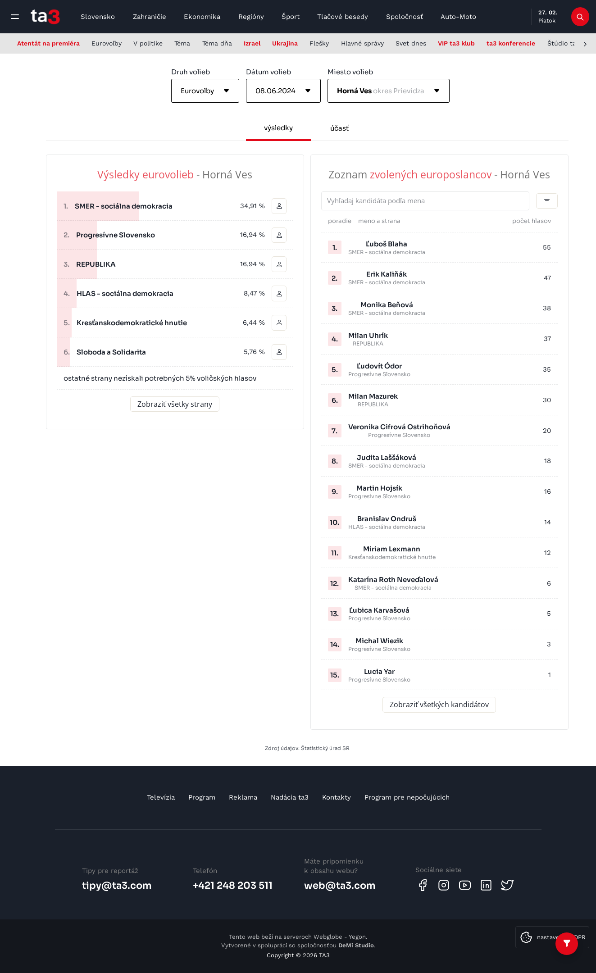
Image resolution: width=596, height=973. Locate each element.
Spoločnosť (404, 17)
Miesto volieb (350, 72)
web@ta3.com (340, 885)
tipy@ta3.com (117, 885)
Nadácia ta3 (290, 797)
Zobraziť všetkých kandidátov (439, 705)
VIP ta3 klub (456, 43)
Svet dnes (411, 43)
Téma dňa (217, 43)
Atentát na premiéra (48, 43)
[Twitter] (507, 885)
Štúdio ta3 (563, 43)
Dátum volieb (268, 72)
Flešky (319, 43)
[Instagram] (444, 885)
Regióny (251, 17)
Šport (291, 17)
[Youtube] (465, 885)
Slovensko (98, 17)
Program (201, 797)
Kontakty (336, 797)
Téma (182, 43)
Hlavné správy (362, 43)
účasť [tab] (339, 128)
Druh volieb (190, 72)
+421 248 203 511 (233, 885)
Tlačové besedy (342, 17)
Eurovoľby (106, 43)
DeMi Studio (356, 945)
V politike (148, 43)
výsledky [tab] (278, 127)
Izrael (252, 43)
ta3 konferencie (511, 43)
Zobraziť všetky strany (174, 404)
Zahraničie (149, 17)
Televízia (161, 797)
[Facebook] (422, 885)
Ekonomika (202, 17)
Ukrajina (285, 43)
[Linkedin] (486, 885)
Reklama (243, 797)
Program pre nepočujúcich (407, 797)
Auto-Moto (458, 17)
